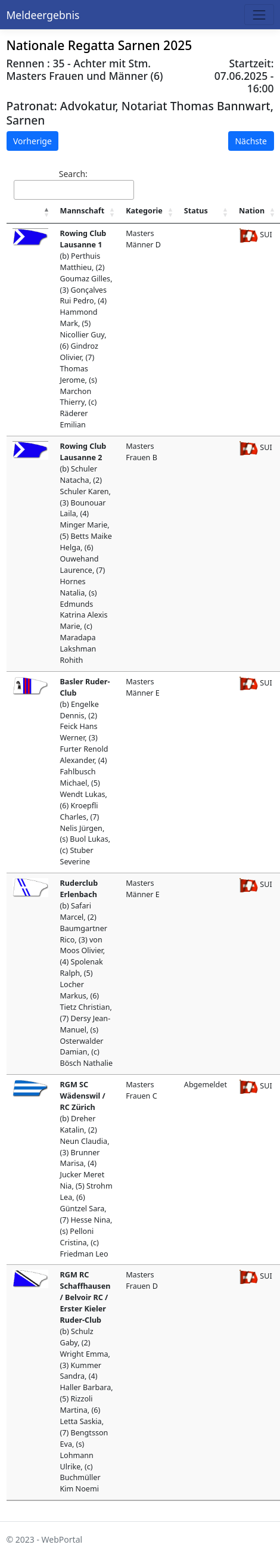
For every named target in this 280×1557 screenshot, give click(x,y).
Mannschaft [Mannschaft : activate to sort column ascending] (82, 211)
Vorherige (32, 141)
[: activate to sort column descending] (30, 212)
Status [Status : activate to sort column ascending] (196, 211)
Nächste (251, 141)
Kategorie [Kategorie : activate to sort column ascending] (144, 211)
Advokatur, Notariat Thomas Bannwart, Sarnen (140, 113)
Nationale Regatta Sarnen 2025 (99, 45)
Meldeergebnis (43, 15)
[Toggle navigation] (258, 14)
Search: (74, 184)
